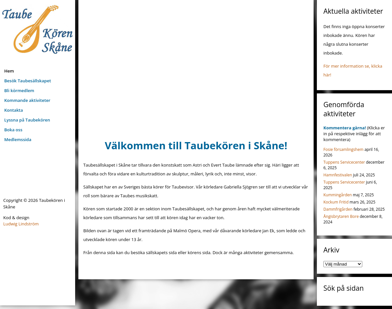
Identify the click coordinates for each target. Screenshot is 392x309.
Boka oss (13, 130)
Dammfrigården (337, 209)
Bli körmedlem (19, 90)
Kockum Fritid (336, 202)
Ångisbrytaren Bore (341, 216)
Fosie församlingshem (343, 149)
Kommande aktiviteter (27, 100)
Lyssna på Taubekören (27, 120)
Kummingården (337, 195)
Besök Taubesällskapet (27, 81)
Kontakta (13, 110)
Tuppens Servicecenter (344, 162)
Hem (9, 71)
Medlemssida (17, 139)
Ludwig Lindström (21, 224)
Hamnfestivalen (337, 175)
